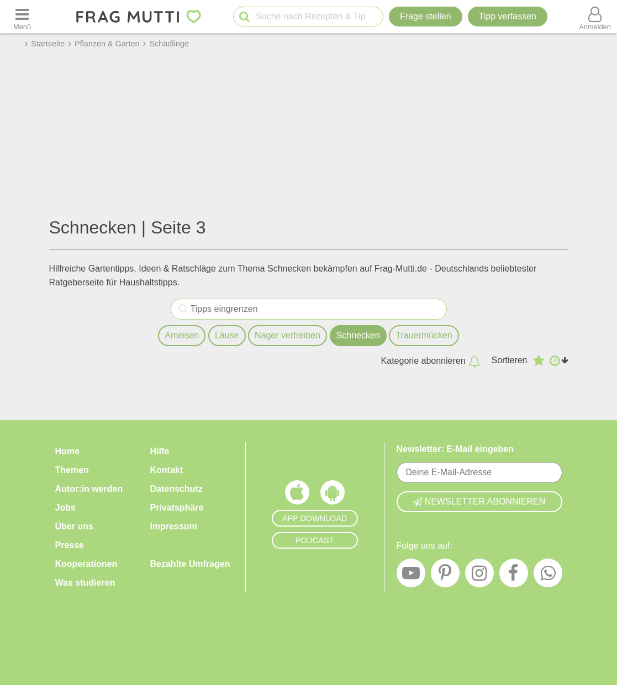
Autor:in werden (89, 488)
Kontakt (166, 470)
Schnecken (358, 335)
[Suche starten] (244, 17)
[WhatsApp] (548, 576)
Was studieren (85, 582)
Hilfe (160, 451)
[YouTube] (411, 576)
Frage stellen (425, 16)
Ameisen (182, 335)
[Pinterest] (445, 576)
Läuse (227, 335)
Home (67, 451)
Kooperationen (86, 564)
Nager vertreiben (287, 335)
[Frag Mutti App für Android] (332, 495)
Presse (70, 545)
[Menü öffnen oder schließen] (22, 16)
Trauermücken (423, 335)
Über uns (74, 526)
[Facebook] (513, 576)
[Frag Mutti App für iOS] (297, 495)
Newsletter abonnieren (479, 501)
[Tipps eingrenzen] (183, 309)
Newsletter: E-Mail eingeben (455, 449)
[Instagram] (479, 576)
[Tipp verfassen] (507, 16)
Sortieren (510, 360)
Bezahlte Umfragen (190, 564)
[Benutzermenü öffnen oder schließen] (595, 16)
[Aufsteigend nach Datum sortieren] (559, 360)
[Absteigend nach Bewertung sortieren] (538, 360)
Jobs (65, 507)
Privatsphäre (177, 507)
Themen (72, 470)
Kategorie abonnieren (431, 361)
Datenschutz (176, 488)
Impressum (173, 526)
